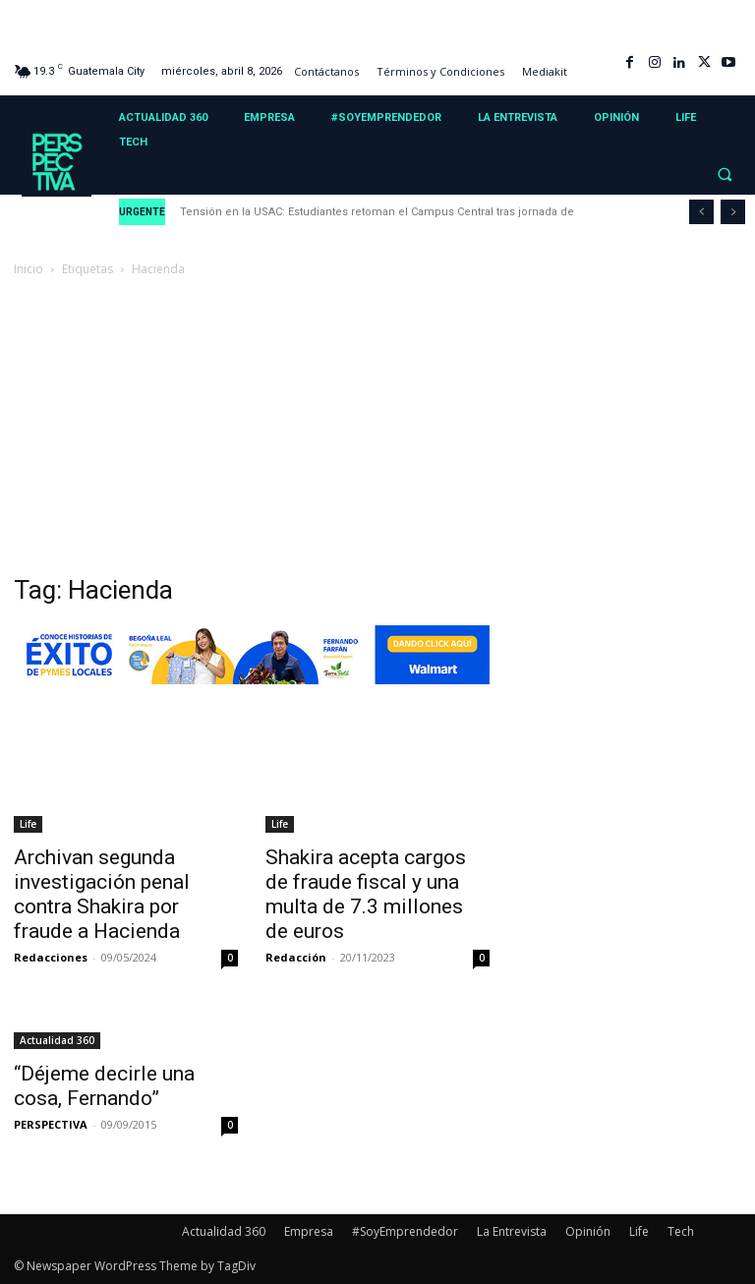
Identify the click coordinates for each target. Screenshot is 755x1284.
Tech (681, 1231)
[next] (733, 212)
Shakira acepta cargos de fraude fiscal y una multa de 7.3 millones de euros (365, 894)
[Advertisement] (377, 427)
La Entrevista (512, 1231)
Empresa (308, 1231)
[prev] (701, 212)
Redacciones (50, 957)
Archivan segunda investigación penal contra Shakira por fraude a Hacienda (102, 894)
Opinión (587, 1231)
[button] (724, 175)
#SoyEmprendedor (405, 1231)
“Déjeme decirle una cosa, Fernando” (104, 1086)
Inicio (28, 269)
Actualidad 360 (57, 1040)
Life (28, 824)
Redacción (295, 957)
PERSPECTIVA (50, 1124)
